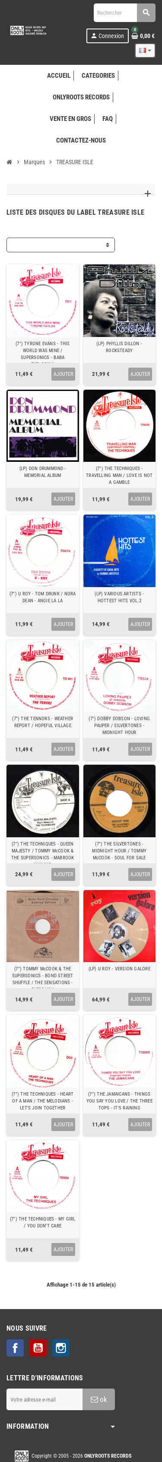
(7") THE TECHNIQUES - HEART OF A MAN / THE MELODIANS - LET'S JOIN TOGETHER (42, 1101)
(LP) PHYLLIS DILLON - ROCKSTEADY (119, 347)
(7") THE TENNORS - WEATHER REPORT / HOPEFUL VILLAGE (42, 722)
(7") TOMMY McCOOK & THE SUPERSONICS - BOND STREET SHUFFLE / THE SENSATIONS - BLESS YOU (42, 979)
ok (99, 1399)
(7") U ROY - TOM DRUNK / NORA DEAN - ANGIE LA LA (43, 597)
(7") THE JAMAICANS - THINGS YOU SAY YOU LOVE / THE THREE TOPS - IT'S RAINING (119, 1101)
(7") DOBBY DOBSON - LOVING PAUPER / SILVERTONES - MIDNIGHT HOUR (119, 725)
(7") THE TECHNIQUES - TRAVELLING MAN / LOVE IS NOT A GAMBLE (119, 475)
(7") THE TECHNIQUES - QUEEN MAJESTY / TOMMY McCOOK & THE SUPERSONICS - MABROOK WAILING (42, 854)
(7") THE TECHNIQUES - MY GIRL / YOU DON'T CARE (43, 1222)
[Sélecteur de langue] (145, 50)
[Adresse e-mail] (44, 1399)
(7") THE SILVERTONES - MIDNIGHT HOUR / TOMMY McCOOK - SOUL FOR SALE (119, 851)
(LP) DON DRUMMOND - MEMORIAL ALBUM (42, 472)
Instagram (61, 1348)
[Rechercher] (124, 12)
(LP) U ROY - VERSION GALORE (119, 969)
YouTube (38, 1348)
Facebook (15, 1348)
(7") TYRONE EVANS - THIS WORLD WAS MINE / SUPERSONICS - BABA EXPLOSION (43, 354)
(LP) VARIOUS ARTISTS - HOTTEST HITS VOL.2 (119, 597)
